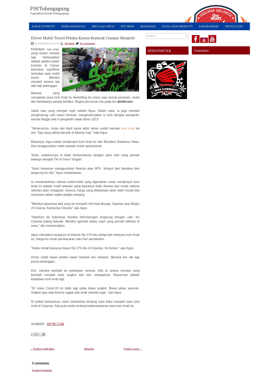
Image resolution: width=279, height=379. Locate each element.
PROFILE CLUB (234, 26)
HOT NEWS (127, 26)
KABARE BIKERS (209, 26)
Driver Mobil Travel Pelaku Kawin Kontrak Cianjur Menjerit (83, 38)
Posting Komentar (42, 370)
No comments (87, 43)
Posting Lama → (133, 348)
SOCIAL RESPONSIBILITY (177, 26)
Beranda (89, 348)
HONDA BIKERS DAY (73, 26)
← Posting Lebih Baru (42, 348)
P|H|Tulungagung (49, 8)
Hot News (70, 43)
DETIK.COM (55, 324)
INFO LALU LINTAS (103, 26)
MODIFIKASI (148, 26)
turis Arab (128, 128)
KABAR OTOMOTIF (43, 26)
